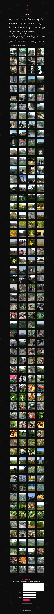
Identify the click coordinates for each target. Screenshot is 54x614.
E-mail (20, 595)
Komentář (20, 584)
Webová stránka (19, 598)
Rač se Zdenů (30, 606)
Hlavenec (24, 606)
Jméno (20, 593)
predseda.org (27, 8)
